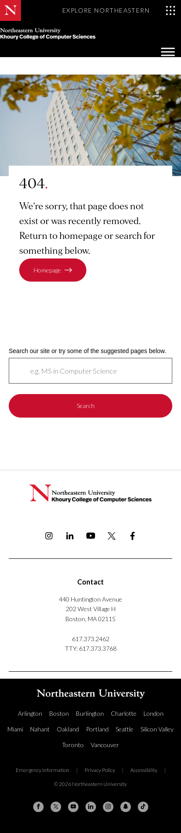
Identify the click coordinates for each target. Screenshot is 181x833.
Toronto (73, 744)
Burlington (90, 713)
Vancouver (105, 744)
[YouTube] (73, 807)
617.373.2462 (90, 639)
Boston (59, 713)
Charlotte (124, 713)
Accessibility (143, 770)
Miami (15, 729)
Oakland (68, 729)
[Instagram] (108, 807)
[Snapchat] (125, 807)
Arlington (30, 713)
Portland (97, 729)
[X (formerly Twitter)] (56, 807)
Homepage (47, 270)
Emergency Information (42, 770)
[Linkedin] (90, 807)
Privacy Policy (100, 770)
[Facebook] (38, 807)
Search (86, 405)
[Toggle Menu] (168, 52)
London (153, 713)
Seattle (124, 729)
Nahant (40, 729)
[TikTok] (143, 807)
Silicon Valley (157, 729)
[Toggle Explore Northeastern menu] (119, 10)
